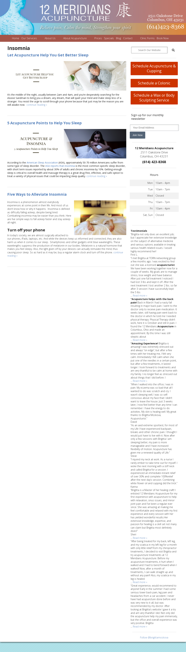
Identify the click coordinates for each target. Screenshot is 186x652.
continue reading (36, 104)
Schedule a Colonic (154, 83)
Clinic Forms (147, 38)
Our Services (29, 38)
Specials (109, 38)
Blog (118, 38)
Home (15, 38)
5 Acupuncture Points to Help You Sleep (44, 122)
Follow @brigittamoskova (154, 637)
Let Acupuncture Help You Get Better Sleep (47, 55)
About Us (50, 38)
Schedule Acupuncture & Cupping (154, 68)
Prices (98, 38)
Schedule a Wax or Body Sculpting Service (154, 98)
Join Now (138, 135)
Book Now (163, 38)
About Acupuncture (75, 38)
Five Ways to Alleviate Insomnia (37, 194)
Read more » (140, 295)
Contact (128, 38)
